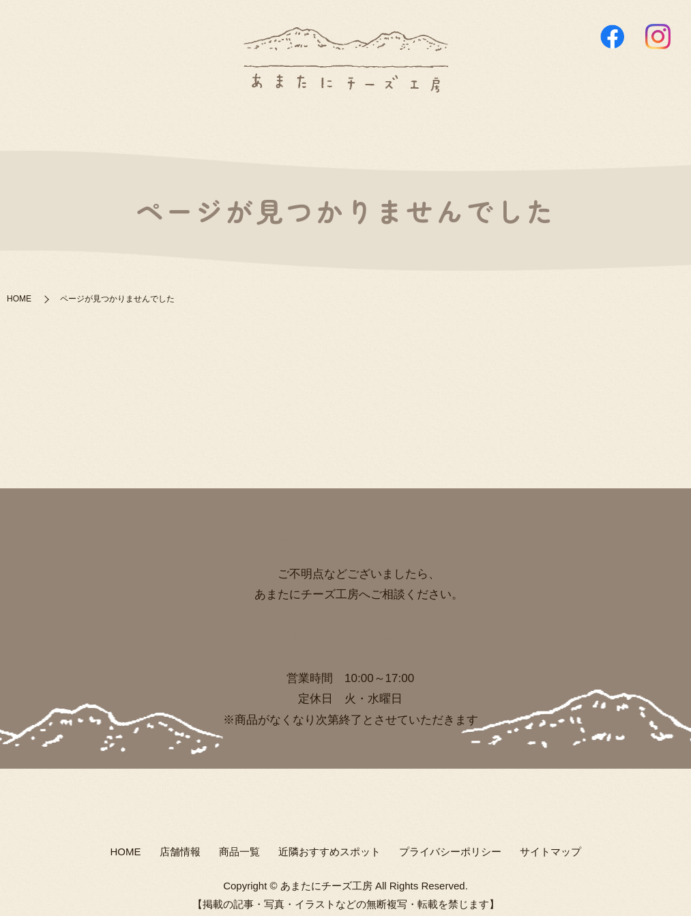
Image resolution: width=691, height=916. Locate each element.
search (504, 120)
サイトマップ (550, 844)
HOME (202, 118)
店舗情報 (260, 118)
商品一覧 (324, 118)
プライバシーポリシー (450, 844)
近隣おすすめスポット (425, 118)
